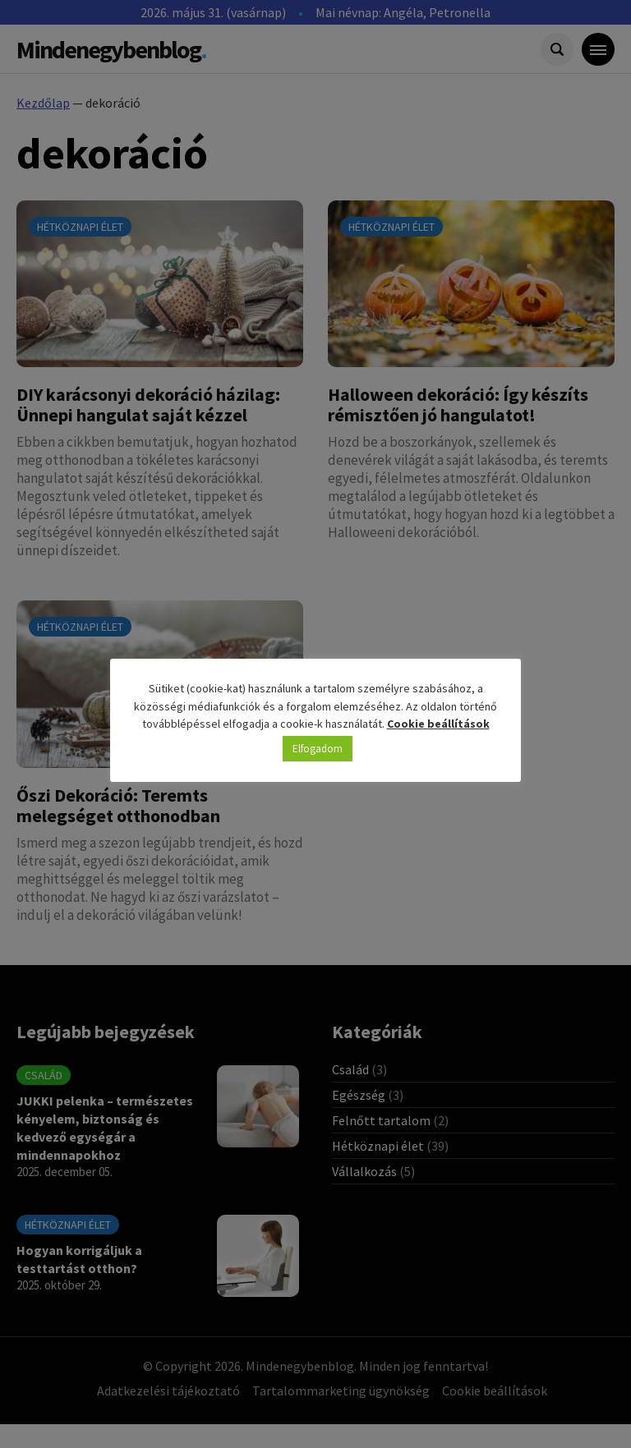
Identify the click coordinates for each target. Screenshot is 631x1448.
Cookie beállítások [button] (438, 723)
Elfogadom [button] (317, 749)
